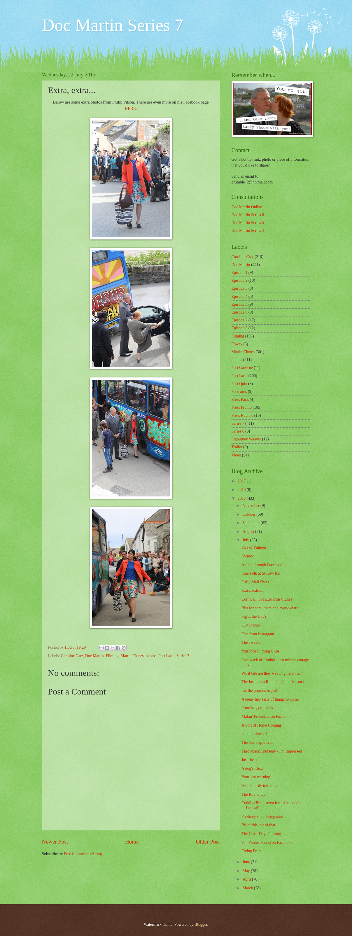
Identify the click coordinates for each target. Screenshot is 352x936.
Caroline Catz (72, 656)
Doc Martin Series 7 (112, 25)
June (246, 862)
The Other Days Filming (261, 834)
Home (132, 842)
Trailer (237, 447)
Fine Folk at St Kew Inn (260, 573)
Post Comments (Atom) (83, 854)
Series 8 (238, 431)
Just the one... (252, 759)
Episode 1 (240, 272)
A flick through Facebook (262, 565)
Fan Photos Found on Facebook (267, 842)
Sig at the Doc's (254, 616)
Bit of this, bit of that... (259, 825)
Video (236, 455)
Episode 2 (240, 280)
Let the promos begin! (259, 690)
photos (151, 656)
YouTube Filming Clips (260, 651)
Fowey (237, 344)
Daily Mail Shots (255, 582)
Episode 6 (240, 312)
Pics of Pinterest (254, 547)
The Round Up (253, 794)
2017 (242, 481)
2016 (242, 489)
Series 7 (182, 656)
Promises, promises (257, 708)
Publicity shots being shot (262, 816)
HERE (130, 108)
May (246, 871)
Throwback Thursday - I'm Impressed (271, 751)
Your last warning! (256, 777)
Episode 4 (240, 296)
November (251, 505)
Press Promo (242, 407)
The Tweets (250, 642)
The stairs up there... (257, 742)
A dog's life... (252, 768)
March (248, 888)
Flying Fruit (251, 851)
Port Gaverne (242, 367)
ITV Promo (250, 625)
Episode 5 (240, 304)
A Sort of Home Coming (261, 725)
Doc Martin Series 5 (248, 223)
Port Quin (239, 384)
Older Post (208, 842)
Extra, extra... (252, 590)
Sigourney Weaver (246, 439)
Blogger (201, 924)
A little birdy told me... (259, 785)
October (249, 514)
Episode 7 (240, 320)
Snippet (247, 556)
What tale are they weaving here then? (272, 673)
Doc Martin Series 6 (248, 215)
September (251, 523)
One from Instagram (257, 634)
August (248, 531)
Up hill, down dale (256, 734)
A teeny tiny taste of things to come (270, 699)
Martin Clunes (131, 656)
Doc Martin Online (247, 207)
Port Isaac (166, 656)
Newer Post (55, 842)
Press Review (242, 415)
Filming (112, 656)
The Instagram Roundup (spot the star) (272, 682)
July (246, 540)
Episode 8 (240, 328)
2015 (242, 498)
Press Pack (240, 399)
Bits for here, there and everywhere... (271, 608)
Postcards (239, 391)
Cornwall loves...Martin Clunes (266, 599)
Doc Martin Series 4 (248, 230)
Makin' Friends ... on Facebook (266, 716)
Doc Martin (94, 656)
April (247, 879)
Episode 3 (240, 288)
